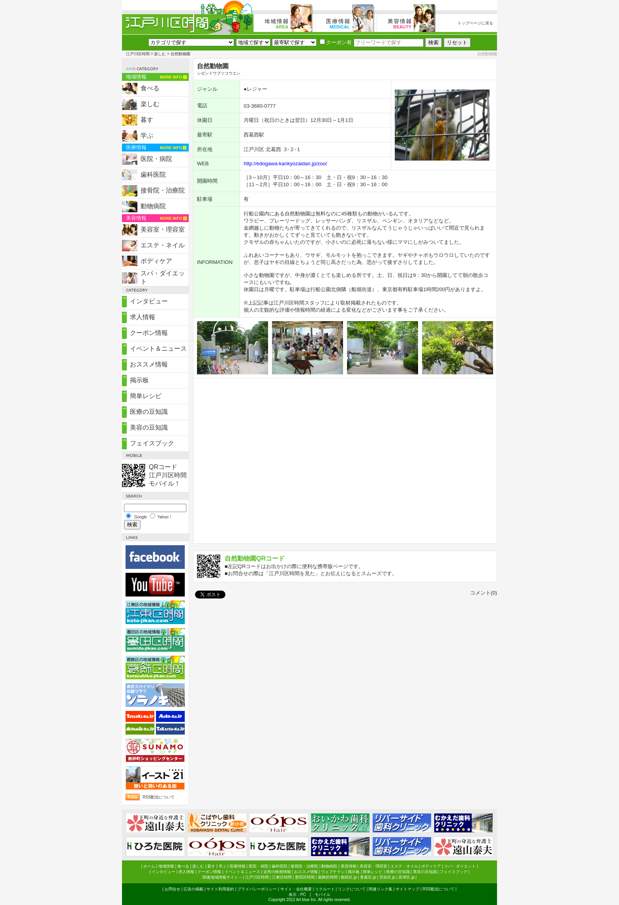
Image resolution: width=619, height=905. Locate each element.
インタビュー (149, 301)
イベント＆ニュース (158, 348)
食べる (150, 88)
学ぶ (147, 135)
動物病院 (153, 206)
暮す (147, 119)
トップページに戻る (475, 23)
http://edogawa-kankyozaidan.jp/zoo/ (285, 163)
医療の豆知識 (149, 411)
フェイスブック (152, 443)
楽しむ (160, 54)
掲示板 (139, 380)
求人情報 (142, 317)
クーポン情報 (149, 332)
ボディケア (156, 261)
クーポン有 (336, 42)
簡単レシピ (145, 396)
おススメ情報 (149, 364)
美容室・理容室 (163, 229)
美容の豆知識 (149, 427)
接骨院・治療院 (163, 190)
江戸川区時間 (138, 54)
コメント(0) (483, 593)
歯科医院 (153, 174)
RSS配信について (158, 797)
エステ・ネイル (163, 245)
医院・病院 (156, 158)
